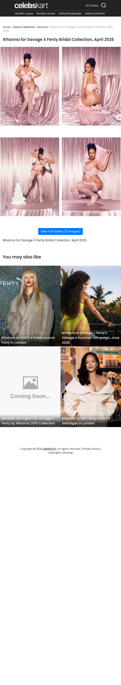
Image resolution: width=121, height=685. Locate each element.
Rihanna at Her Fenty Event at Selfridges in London (86, 420)
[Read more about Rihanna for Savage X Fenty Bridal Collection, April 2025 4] (91, 176)
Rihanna (42, 27)
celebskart (49, 449)
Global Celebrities (24, 27)
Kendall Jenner (46, 13)
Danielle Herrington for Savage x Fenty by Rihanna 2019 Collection (28, 420)
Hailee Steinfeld (95, 13)
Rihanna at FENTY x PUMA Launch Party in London (28, 340)
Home (6, 27)
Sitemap (67, 452)
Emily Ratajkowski (70, 13)
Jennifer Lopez (24, 13)
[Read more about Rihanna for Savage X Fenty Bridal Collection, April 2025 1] (29, 86)
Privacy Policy (90, 448)
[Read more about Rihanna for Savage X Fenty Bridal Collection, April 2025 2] (91, 86)
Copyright (54, 452)
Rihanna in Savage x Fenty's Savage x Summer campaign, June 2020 (90, 338)
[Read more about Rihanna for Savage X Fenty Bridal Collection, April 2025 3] (29, 176)
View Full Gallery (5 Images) (60, 231)
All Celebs (92, 5)
